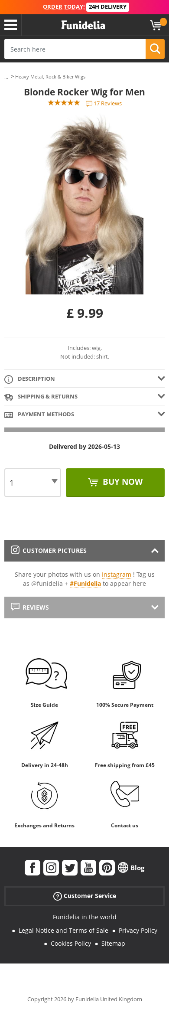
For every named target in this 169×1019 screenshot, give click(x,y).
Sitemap (113, 943)
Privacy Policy (138, 930)
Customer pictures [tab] (49, 550)
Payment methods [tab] (39, 414)
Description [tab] (29, 379)
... (6, 77)
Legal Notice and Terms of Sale (63, 930)
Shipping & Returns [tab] (41, 397)
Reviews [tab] (30, 607)
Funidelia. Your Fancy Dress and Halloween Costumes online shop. (83, 25)
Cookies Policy (71, 943)
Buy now (122, 481)
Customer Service (84, 896)
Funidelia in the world (85, 917)
